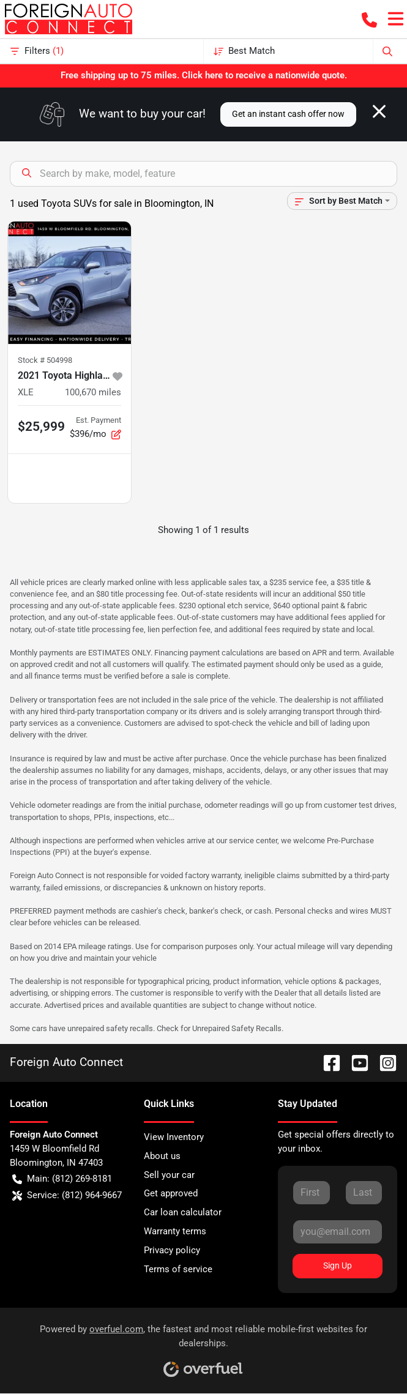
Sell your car (169, 1174)
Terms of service (178, 1269)
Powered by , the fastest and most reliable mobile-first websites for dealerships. (203, 1347)
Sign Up (337, 1265)
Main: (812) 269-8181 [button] (62, 1179)
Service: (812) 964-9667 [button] (67, 1195)
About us (162, 1155)
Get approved (171, 1193)
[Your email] (338, 1232)
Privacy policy (172, 1250)
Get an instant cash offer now (288, 114)
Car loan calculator (183, 1212)
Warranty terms (175, 1231)
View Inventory (174, 1136)
